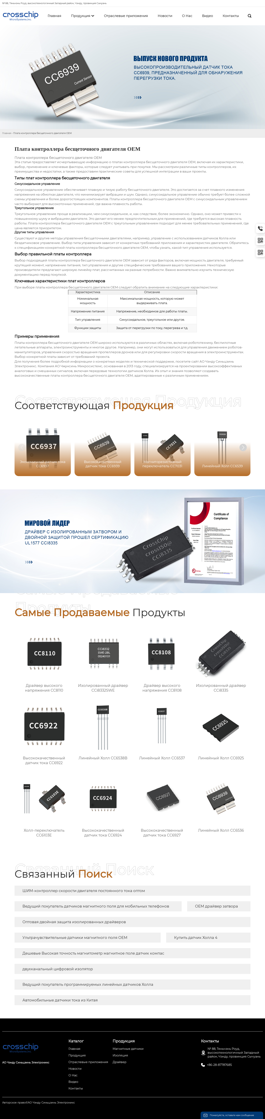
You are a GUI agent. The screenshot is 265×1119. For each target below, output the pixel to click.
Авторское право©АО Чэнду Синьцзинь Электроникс (38, 1102)
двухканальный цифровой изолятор (57, 969)
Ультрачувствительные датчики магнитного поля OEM (74, 937)
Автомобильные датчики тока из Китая (60, 1000)
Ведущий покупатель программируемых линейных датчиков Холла (87, 984)
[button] (243, 447)
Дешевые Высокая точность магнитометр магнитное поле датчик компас (93, 953)
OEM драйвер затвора (216, 906)
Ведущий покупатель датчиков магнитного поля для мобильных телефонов (95, 906)
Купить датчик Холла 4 (195, 937)
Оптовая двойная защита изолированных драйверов (74, 922)
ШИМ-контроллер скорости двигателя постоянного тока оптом (83, 891)
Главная (6, 133)
